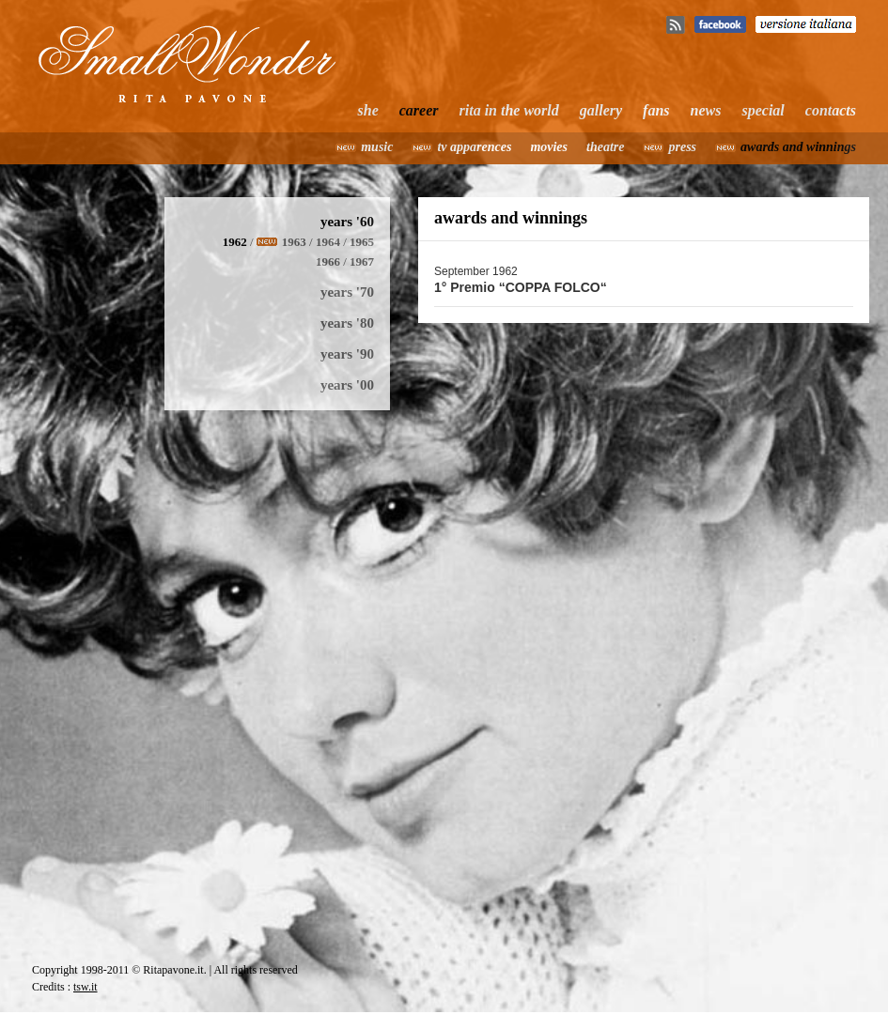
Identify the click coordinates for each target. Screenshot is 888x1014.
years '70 (347, 292)
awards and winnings (798, 147)
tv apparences (474, 147)
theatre (605, 147)
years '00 (347, 384)
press (682, 147)
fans (656, 110)
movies (549, 147)
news (706, 110)
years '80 (347, 322)
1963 (294, 242)
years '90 (347, 353)
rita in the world (509, 110)
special (762, 110)
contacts (830, 110)
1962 (235, 242)
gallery (601, 110)
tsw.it (85, 986)
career (419, 110)
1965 (362, 242)
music (377, 147)
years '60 (347, 221)
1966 (328, 261)
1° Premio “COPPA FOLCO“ (520, 287)
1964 (328, 242)
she (368, 110)
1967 (362, 261)
